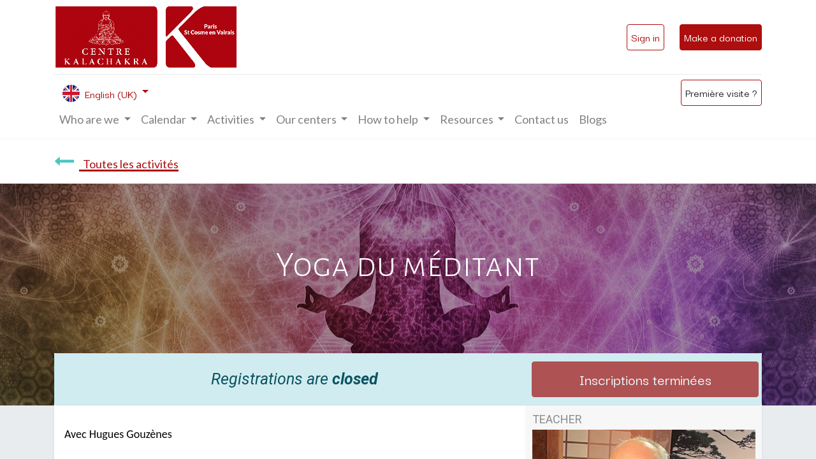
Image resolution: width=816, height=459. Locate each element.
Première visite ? (721, 92)
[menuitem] (541, 119)
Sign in (645, 37)
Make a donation (720, 37)
